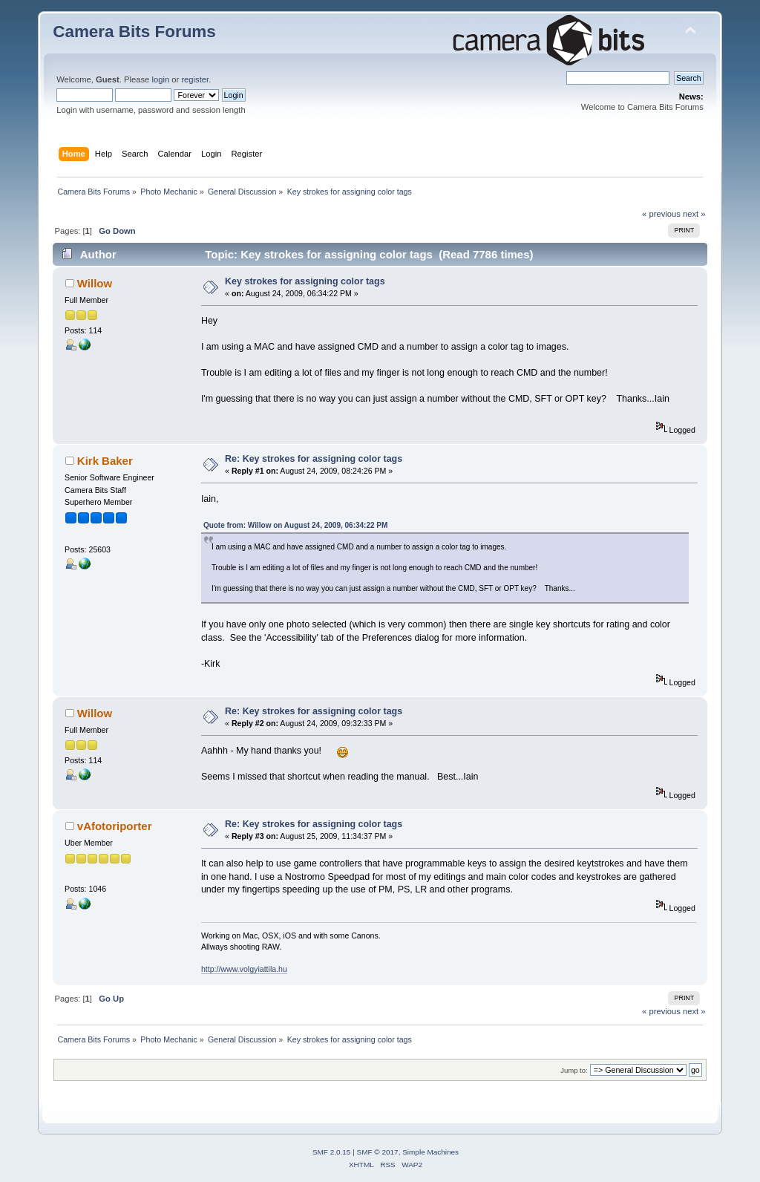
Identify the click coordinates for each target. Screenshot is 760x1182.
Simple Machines (430, 1152)
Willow (94, 283)
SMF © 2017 (378, 1152)
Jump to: (574, 1070)
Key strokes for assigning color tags (305, 281)
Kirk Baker (105, 460)
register (195, 79)
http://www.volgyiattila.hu (244, 968)
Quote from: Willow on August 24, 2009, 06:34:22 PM (295, 525)
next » (694, 213)
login (160, 79)
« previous (661, 213)
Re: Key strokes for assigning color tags (313, 459)
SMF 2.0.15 (331, 1152)
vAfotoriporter (114, 826)
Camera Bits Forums (134, 31)
